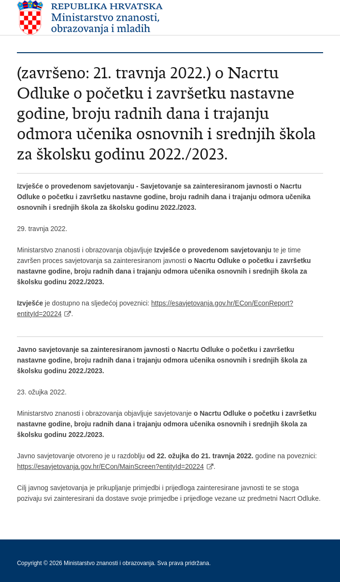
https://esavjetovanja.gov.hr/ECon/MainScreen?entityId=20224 (110, 466)
